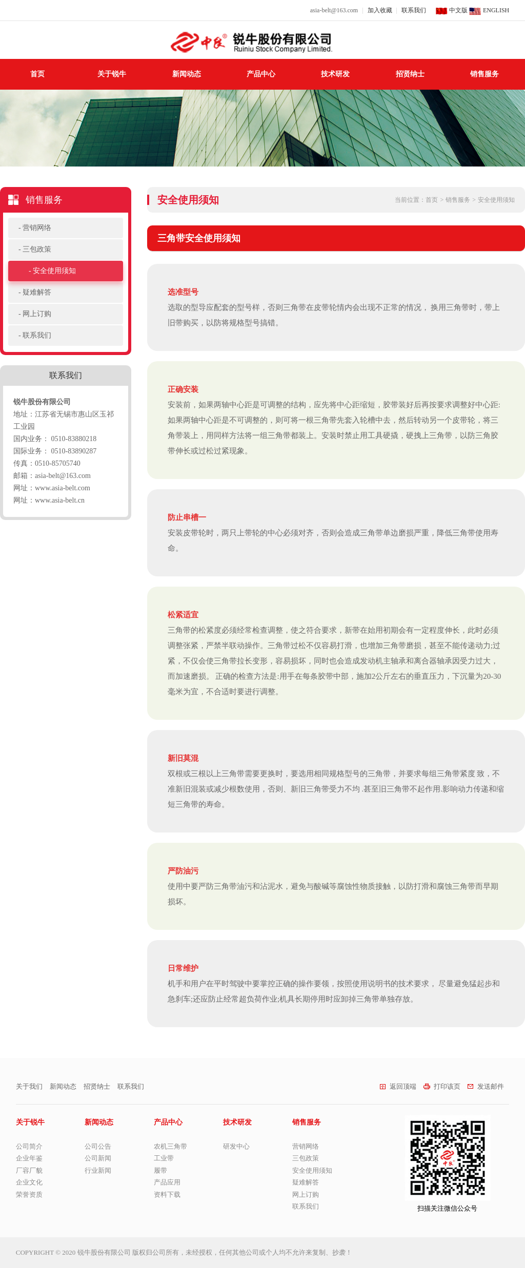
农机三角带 (170, 1146)
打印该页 (441, 1086)
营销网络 (37, 228)
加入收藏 (380, 10)
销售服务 (484, 74)
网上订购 (37, 314)
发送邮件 (486, 1086)
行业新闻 (98, 1170)
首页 (37, 74)
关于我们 (29, 1086)
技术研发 (335, 74)
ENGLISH (489, 10)
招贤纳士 (410, 74)
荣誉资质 (29, 1194)
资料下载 (167, 1194)
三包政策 (37, 249)
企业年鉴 (29, 1158)
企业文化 (29, 1182)
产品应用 (167, 1182)
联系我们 (413, 10)
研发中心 (236, 1146)
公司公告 (98, 1146)
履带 (160, 1170)
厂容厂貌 (29, 1170)
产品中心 (261, 74)
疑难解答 (37, 292)
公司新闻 (98, 1158)
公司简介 (29, 1146)
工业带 (164, 1158)
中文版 (451, 10)
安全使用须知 (54, 271)
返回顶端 (397, 1086)
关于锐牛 (111, 74)
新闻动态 (186, 74)
